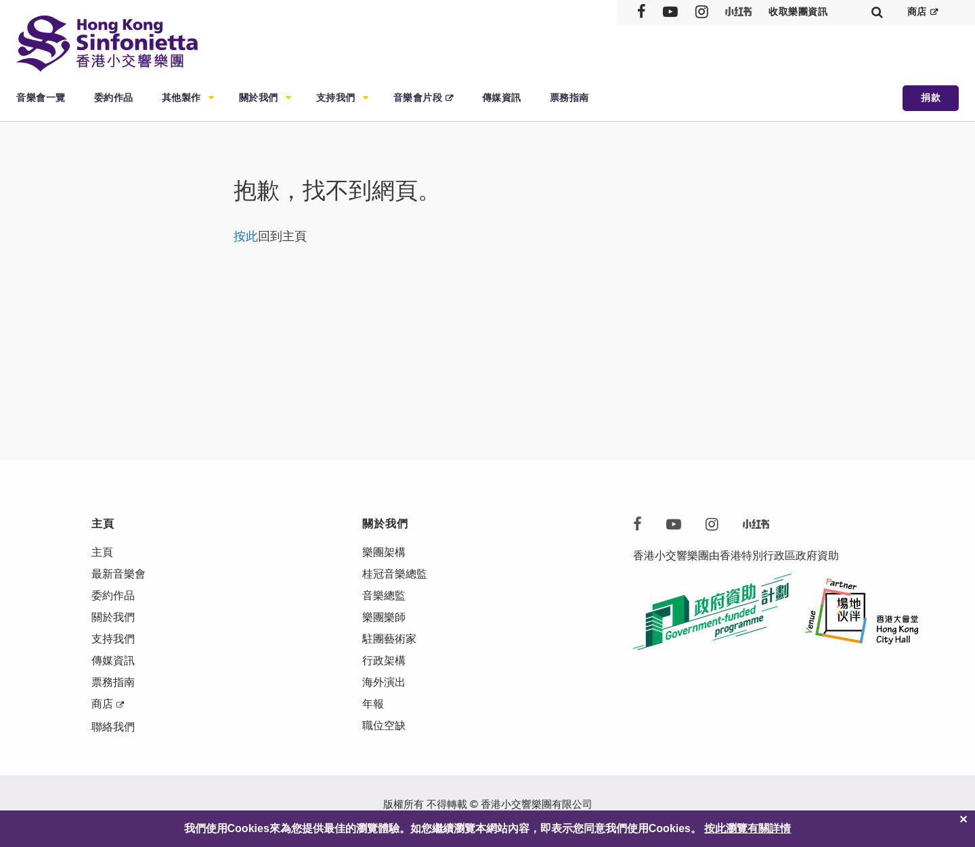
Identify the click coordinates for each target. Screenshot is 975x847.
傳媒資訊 (501, 98)
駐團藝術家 (389, 638)
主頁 (102, 552)
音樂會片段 (418, 98)
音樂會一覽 (41, 98)
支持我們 (335, 98)
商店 (917, 12)
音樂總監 (384, 595)
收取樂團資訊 (797, 12)
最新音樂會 (118, 573)
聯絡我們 (113, 726)
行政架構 (384, 660)
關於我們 (258, 98)
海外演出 (384, 682)
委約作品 (113, 98)
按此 (246, 236)
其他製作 (181, 98)
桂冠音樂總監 (394, 573)
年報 (373, 703)
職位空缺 (384, 725)
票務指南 (569, 98)
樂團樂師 (384, 617)
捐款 (930, 98)
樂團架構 (384, 552)
